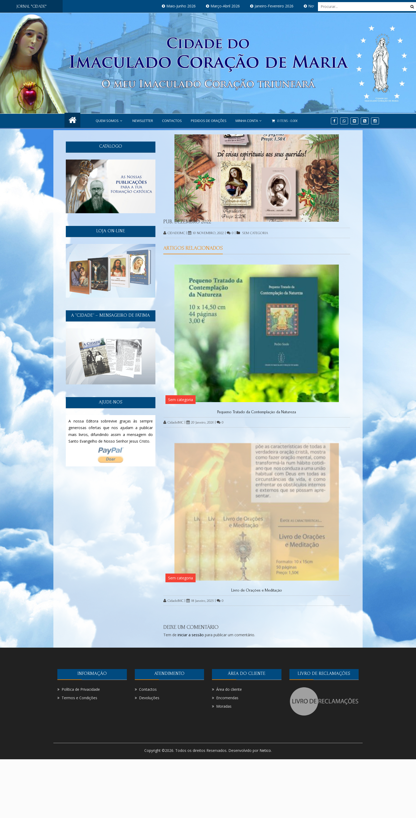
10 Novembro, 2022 (206, 233)
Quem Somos (109, 120)
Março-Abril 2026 (230, 5)
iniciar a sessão (191, 634)
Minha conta (249, 120)
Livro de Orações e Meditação (256, 590)
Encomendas (227, 697)
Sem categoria (255, 233)
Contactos (172, 120)
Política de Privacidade (81, 689)
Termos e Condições (79, 697)
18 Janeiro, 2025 (200, 601)
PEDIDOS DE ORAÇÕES (209, 120)
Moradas (224, 706)
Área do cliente (229, 689)
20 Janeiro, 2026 (200, 422)
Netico (265, 750)
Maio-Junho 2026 (186, 5)
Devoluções (149, 697)
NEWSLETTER (142, 120)
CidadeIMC (174, 233)
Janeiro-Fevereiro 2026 (279, 5)
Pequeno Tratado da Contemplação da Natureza (256, 412)
